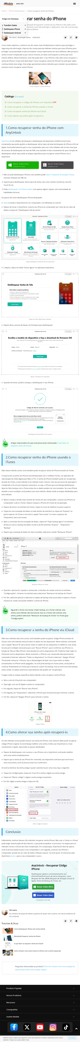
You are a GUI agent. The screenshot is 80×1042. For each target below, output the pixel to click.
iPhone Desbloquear (17, 11)
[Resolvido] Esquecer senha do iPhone (21, 938)
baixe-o (13, 856)
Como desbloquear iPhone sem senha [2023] (24, 931)
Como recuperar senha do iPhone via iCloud (26, 111)
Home (4, 11)
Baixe (6, 203)
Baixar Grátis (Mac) (43, 895)
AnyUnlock (6, 141)
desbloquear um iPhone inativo (20, 189)
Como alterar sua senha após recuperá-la (25, 116)
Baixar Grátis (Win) (43, 887)
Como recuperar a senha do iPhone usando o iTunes (30, 107)
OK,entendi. (72, 1038)
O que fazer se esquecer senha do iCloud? (23, 945)
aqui (15, 1040)
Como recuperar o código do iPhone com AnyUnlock (32, 102)
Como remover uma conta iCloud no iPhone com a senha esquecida (32, 953)
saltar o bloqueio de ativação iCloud (60, 174)
